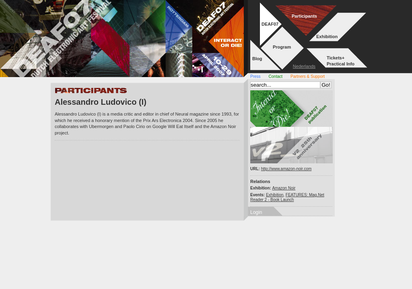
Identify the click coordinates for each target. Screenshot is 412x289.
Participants (304, 16)
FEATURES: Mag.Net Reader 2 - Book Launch (287, 197)
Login (256, 212)
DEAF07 (270, 24)
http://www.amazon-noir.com (286, 169)
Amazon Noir (283, 188)
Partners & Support (307, 76)
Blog (257, 58)
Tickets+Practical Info (340, 60)
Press (255, 76)
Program (282, 47)
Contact (275, 76)
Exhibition (327, 36)
